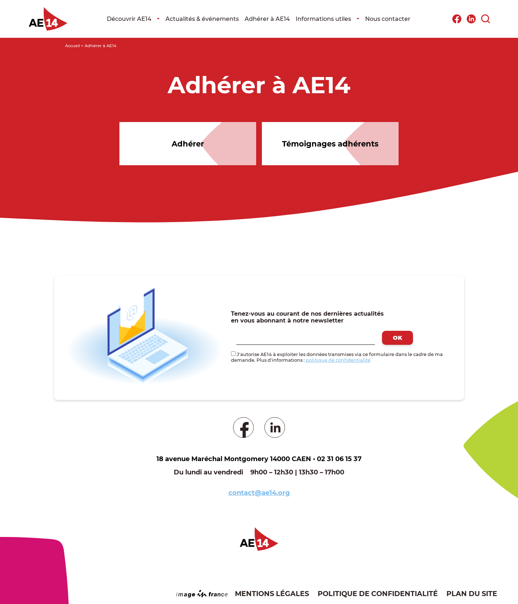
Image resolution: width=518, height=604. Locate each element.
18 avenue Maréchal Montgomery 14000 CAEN (233, 459)
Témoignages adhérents (330, 143)
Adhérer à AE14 (267, 18)
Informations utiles (323, 18)
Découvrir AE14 (129, 18)
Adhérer (188, 143)
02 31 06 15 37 (339, 459)
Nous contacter (387, 18)
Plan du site (471, 593)
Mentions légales (272, 593)
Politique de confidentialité (378, 593)
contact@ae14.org (259, 493)
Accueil (72, 45)
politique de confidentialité (338, 360)
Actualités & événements (202, 18)
